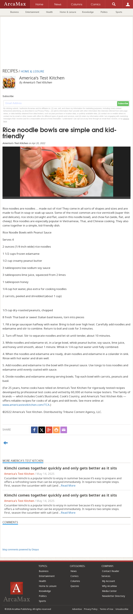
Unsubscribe (122, 609)
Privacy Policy (91, 609)
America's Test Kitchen (19, 474)
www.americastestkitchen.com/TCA (26, 405)
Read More (68, 485)
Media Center (109, 591)
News (73, 571)
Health (49, 11)
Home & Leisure (68, 11)
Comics (74, 576)
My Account (108, 581)
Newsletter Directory (113, 596)
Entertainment (32, 11)
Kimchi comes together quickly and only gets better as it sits (60, 467)
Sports (119, 11)
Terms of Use (106, 609)
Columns (75, 581)
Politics (104, 11)
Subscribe (123, 103)
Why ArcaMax (109, 586)
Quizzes (74, 586)
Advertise (77, 609)
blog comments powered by (20, 549)
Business (14, 11)
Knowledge (88, 11)
